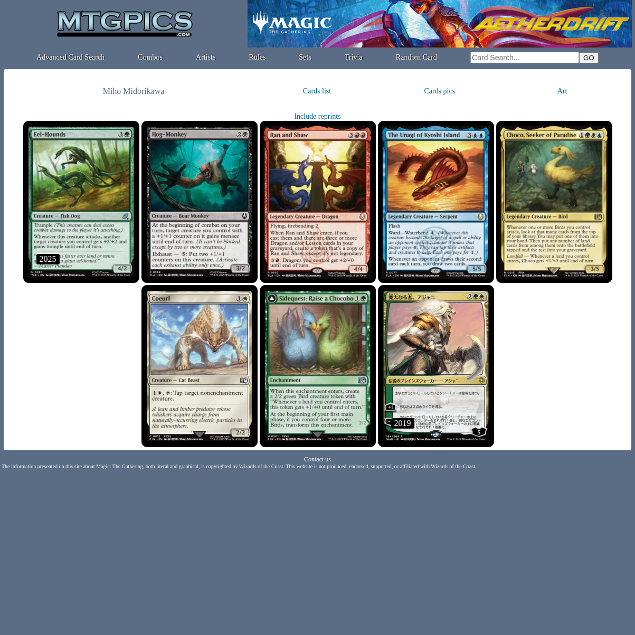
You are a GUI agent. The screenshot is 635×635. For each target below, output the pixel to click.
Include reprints (317, 116)
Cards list (317, 91)
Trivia (354, 57)
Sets (305, 57)
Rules (257, 57)
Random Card (416, 57)
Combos (150, 57)
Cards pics (439, 91)
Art (562, 91)
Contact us (317, 459)
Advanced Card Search (70, 57)
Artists (205, 57)
